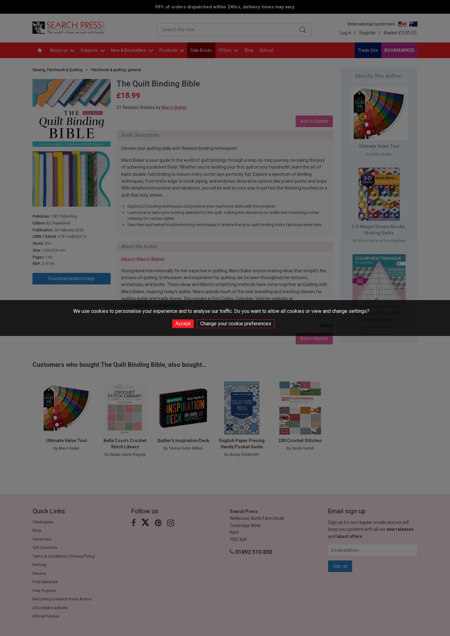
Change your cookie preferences (235, 324)
